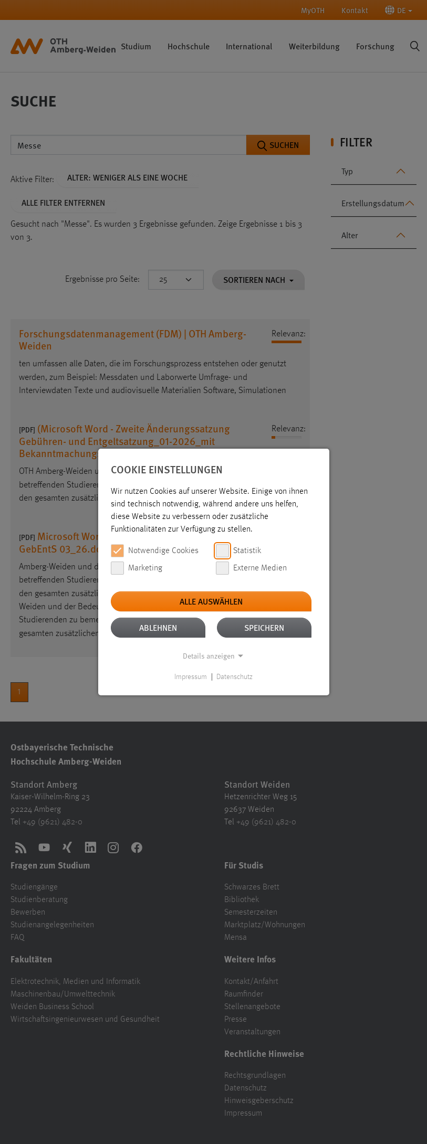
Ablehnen (158, 627)
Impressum (190, 677)
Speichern (264, 627)
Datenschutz (234, 677)
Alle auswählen (211, 601)
